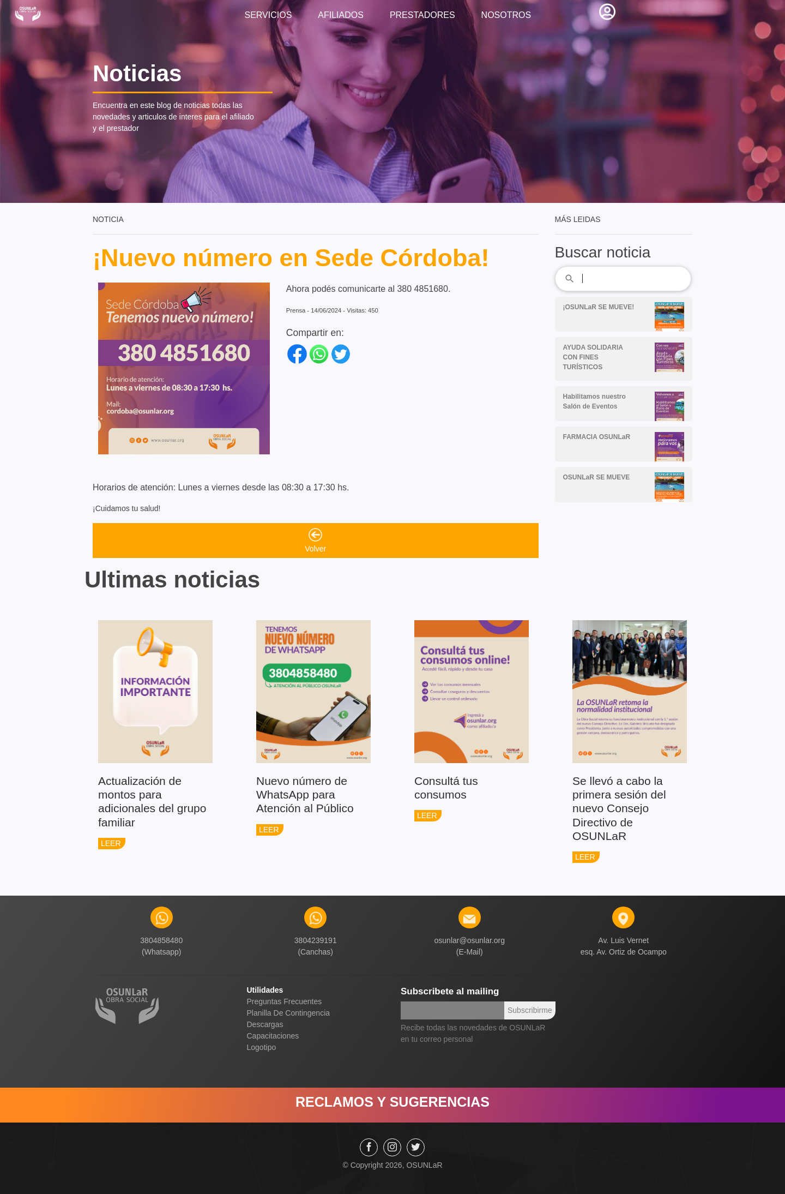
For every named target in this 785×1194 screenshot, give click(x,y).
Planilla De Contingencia (288, 1013)
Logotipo (261, 1047)
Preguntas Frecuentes (284, 1001)
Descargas (265, 1024)
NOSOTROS (506, 15)
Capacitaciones (273, 1035)
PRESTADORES (422, 15)
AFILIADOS (341, 15)
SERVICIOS (268, 15)
